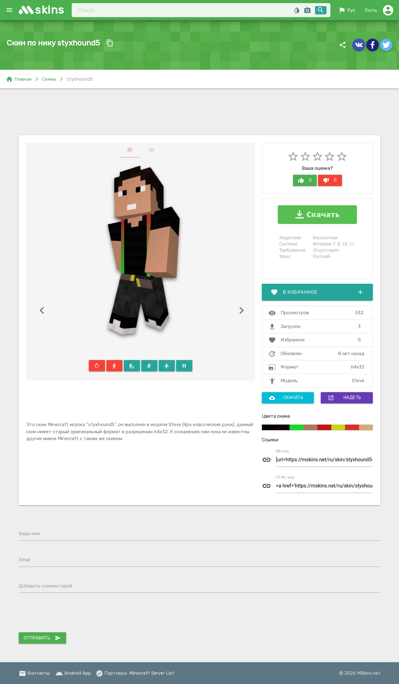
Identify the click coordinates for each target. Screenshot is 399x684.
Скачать (286, 397)
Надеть (344, 397)
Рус (346, 10)
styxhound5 (80, 79)
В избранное (317, 292)
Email (24, 560)
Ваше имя (29, 533)
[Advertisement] (199, 112)
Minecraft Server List (151, 673)
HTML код (285, 477)
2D (151, 150)
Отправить (42, 638)
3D (129, 150)
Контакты (34, 673)
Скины (49, 79)
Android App (73, 673)
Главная (18, 79)
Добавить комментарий (45, 586)
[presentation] (66, 614)
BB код (282, 451)
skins (50, 10)
